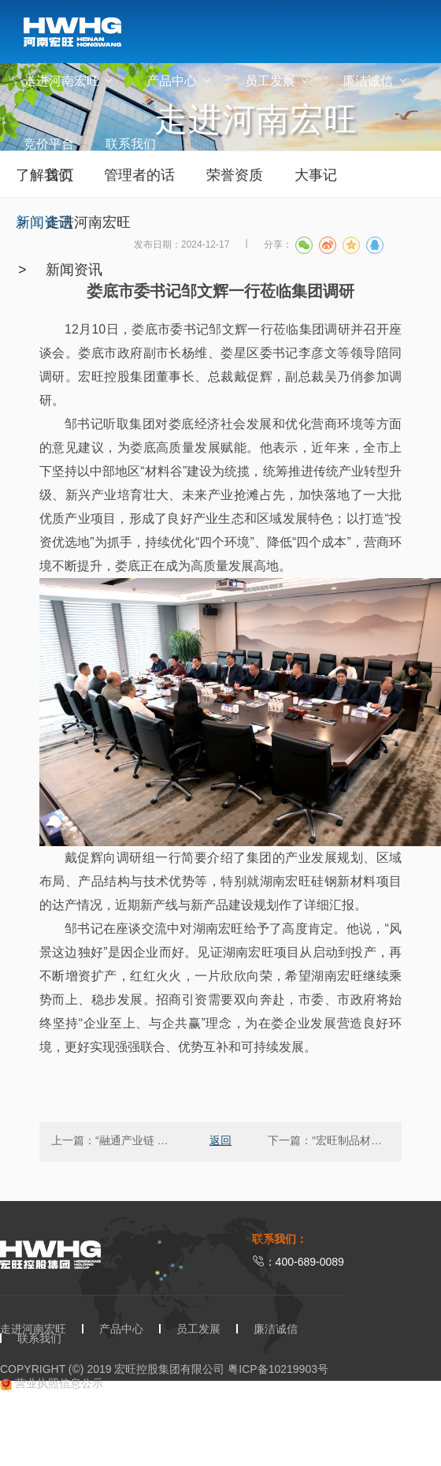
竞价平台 (49, 144)
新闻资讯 (74, 270)
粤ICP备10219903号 (278, 1369)
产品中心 (179, 81)
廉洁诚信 (376, 81)
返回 (220, 1140)
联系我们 (131, 144)
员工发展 (278, 81)
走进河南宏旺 (69, 81)
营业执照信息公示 (51, 1383)
